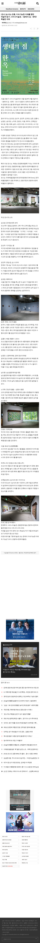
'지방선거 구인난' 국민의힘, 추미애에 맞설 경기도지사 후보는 (17, 671)
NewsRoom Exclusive (12, 9)
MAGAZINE (31, 9)
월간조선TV (23, 9)
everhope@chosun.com (21, 22)
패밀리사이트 (7, 939)
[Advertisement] (20, 579)
